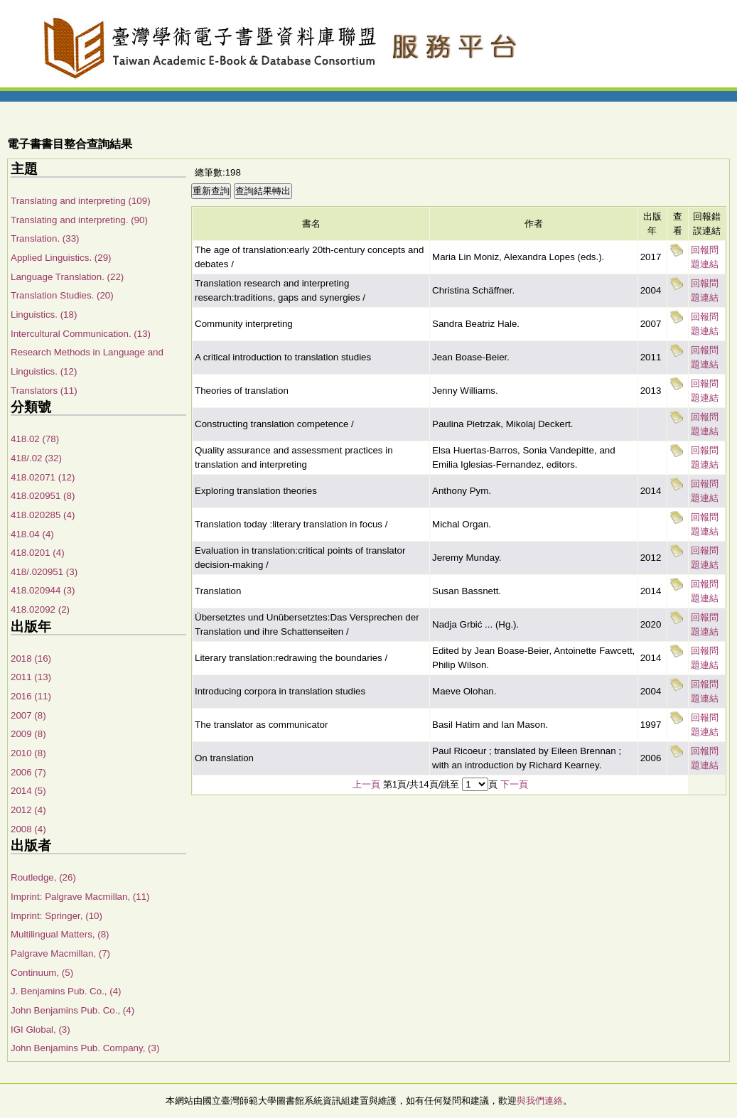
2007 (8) (28, 715)
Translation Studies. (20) (62, 295)
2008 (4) (28, 829)
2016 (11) (31, 696)
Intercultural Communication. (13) (81, 333)
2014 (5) (28, 790)
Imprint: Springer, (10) (56, 915)
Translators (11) (44, 390)
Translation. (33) (45, 238)
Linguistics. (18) (44, 314)
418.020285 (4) (43, 515)
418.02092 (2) (40, 609)
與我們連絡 (540, 1100)
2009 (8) (28, 734)
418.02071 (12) (43, 477)
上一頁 (366, 784)
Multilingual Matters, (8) (60, 934)
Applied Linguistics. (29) (61, 257)
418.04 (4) (32, 534)
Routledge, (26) (43, 877)
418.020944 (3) (43, 590)
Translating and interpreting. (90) (79, 220)
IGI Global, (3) (40, 1029)
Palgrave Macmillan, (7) (60, 953)
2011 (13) (31, 677)
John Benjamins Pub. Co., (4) (72, 1010)
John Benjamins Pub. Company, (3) (85, 1048)
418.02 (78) (35, 439)
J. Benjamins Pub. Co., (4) (66, 991)
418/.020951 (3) (44, 571)
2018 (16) (31, 658)
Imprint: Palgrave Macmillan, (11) (80, 896)
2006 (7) (28, 772)
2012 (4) (28, 810)
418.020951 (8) (43, 495)
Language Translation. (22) (67, 277)
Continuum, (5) (42, 972)
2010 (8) (28, 753)
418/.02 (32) (36, 458)
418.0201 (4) (38, 552)
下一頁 (514, 784)
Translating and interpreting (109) (81, 200)
